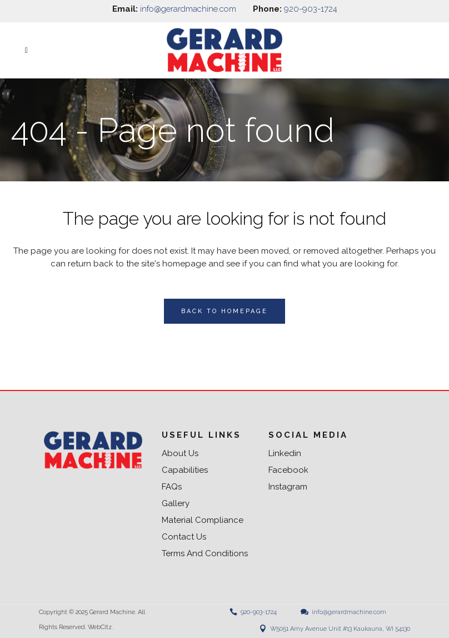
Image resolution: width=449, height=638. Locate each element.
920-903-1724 (310, 9)
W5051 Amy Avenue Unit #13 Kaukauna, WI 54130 (340, 628)
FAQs (172, 487)
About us (180, 453)
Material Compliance (202, 520)
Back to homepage (224, 311)
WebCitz (100, 627)
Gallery (175, 503)
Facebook (288, 470)
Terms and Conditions (205, 553)
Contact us (184, 537)
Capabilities (185, 470)
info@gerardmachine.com (188, 9)
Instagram (287, 487)
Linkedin (284, 453)
